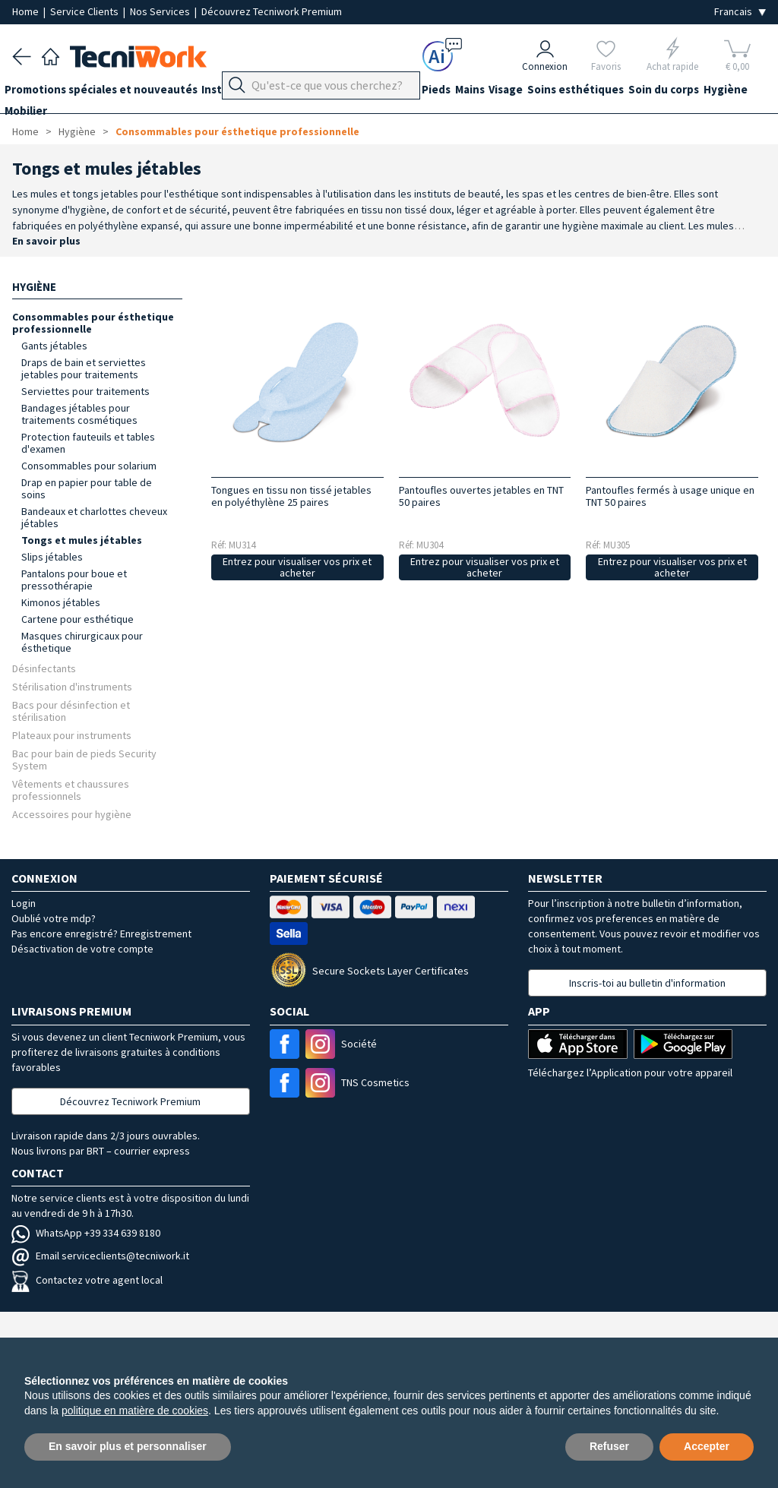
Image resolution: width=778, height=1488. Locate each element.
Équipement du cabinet (379, 92)
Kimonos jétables (60, 602)
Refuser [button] (609, 1446)
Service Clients (85, 11)
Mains (508, 92)
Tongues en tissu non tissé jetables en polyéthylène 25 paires (291, 496)
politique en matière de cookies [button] (135, 1410)
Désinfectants (44, 668)
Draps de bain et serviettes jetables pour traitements (83, 368)
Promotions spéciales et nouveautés (108, 92)
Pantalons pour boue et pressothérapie (74, 579)
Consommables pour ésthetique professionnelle (237, 131)
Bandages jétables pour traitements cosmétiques (79, 414)
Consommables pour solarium (89, 466)
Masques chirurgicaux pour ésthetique (82, 642)
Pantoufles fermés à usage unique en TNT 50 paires (670, 496)
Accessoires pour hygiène (71, 813)
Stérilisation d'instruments (72, 686)
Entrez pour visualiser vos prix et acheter (297, 567)
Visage (553, 92)
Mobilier (89, 119)
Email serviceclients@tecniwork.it (100, 1255)
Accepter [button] (706, 1446)
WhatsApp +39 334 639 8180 (85, 1233)
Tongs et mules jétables (81, 540)
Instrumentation (261, 92)
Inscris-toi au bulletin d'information (647, 983)
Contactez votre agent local (87, 1280)
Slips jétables (52, 557)
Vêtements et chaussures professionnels (70, 789)
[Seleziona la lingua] (740, 11)
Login (23, 903)
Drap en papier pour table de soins (86, 488)
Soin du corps (726, 92)
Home (26, 11)
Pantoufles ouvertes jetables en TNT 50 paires (481, 496)
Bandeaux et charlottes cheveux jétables (94, 517)
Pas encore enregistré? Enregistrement (101, 933)
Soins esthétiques (630, 92)
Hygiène (34, 119)
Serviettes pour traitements (85, 391)
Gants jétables (54, 346)
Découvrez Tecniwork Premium (271, 11)
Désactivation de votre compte (82, 949)
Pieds (467, 92)
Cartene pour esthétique (77, 619)
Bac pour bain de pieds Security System (84, 759)
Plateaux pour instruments (71, 734)
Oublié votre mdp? (53, 918)
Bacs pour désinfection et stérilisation (71, 710)
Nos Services (161, 11)
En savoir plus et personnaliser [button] (128, 1446)
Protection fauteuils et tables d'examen (88, 443)
